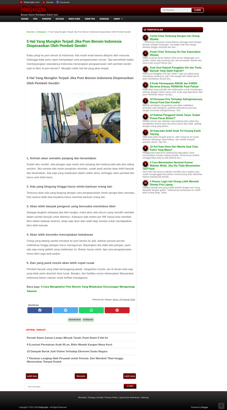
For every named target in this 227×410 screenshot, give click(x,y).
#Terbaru (88, 320)
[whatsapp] (91, 310)
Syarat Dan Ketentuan (129, 397)
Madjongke (33, 9)
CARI (197, 10)
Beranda (24, 18)
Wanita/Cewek (74, 18)
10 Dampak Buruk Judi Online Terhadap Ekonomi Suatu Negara (67, 351)
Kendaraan (104, 18)
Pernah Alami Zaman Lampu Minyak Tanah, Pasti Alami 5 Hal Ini (67, 337)
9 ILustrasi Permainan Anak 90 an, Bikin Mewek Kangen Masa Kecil (69, 344)
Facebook (65, 2)
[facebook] (39, 310)
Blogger (205, 407)
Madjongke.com (31, 2)
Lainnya (117, 18)
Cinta (35, 18)
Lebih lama (129, 376)
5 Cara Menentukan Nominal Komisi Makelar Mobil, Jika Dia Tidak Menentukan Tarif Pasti (171, 165)
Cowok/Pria (90, 18)
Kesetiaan (60, 18)
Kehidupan (46, 18)
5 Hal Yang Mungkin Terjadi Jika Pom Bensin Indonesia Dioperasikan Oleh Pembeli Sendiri (74, 43)
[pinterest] (117, 310)
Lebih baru (32, 376)
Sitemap (145, 397)
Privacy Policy (111, 397)
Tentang (91, 397)
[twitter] (65, 310)
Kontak (49, 2)
